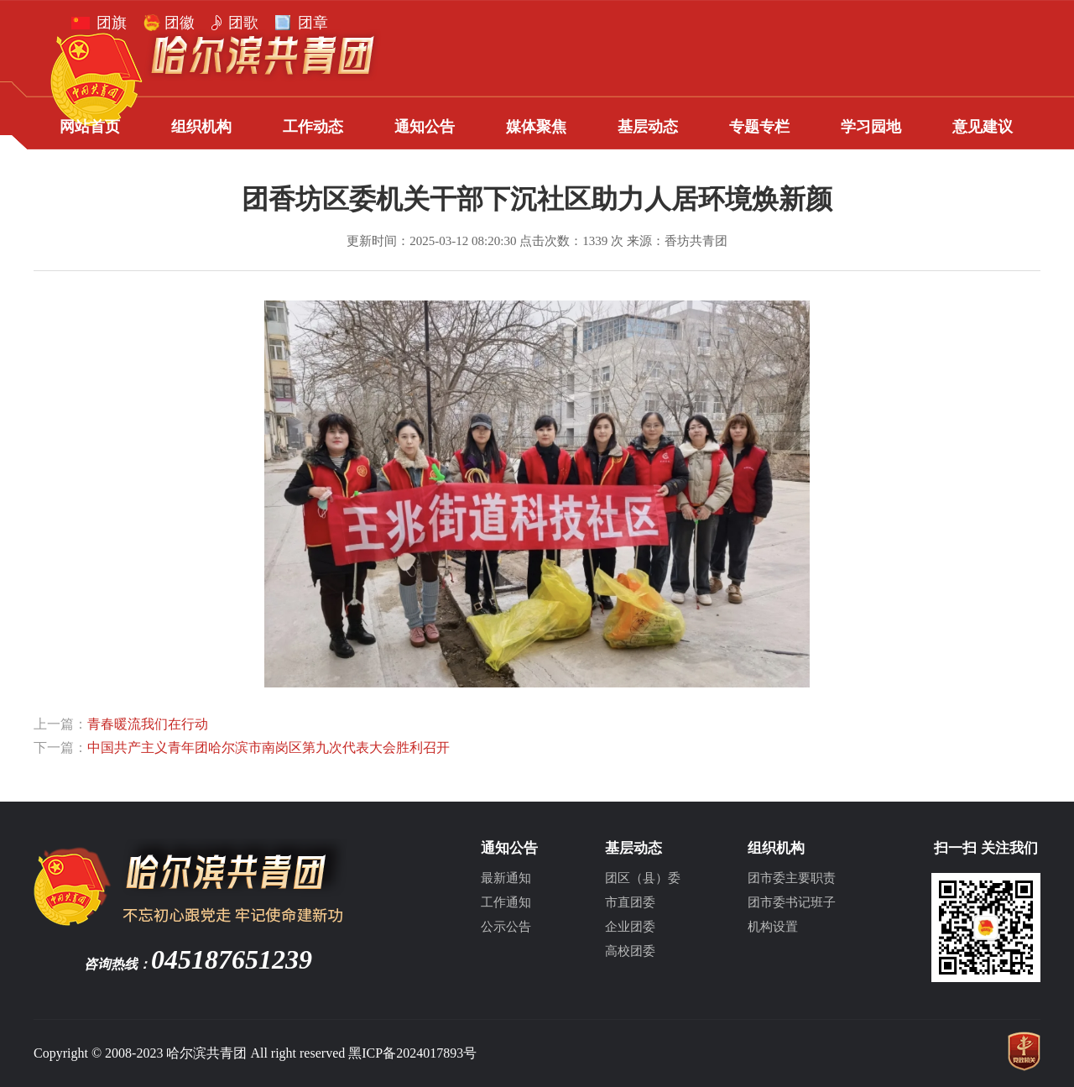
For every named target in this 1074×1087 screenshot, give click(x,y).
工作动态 (313, 126)
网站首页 (90, 126)
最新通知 (506, 878)
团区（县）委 (642, 878)
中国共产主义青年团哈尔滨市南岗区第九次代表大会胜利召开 (268, 747)
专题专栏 (759, 126)
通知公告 (424, 126)
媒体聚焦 (536, 126)
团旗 (111, 22)
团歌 (243, 22)
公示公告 (506, 926)
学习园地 (871, 126)
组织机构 (201, 126)
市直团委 (630, 902)
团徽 (179, 22)
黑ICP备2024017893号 (412, 1053)
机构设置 (773, 926)
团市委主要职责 (792, 878)
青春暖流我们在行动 (147, 724)
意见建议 (982, 126)
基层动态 (648, 126)
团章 (313, 22)
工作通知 (506, 902)
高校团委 (630, 951)
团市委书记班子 (792, 902)
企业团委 (630, 926)
